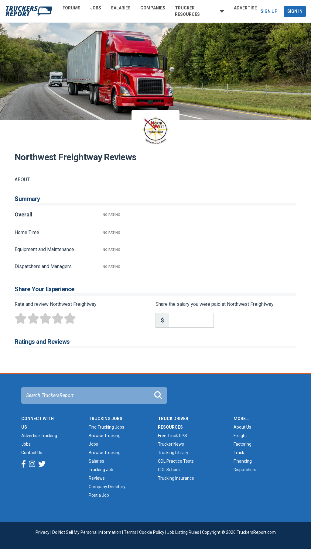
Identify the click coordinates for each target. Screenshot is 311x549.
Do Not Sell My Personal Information (86, 532)
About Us (242, 427)
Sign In (294, 11)
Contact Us (31, 452)
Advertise (245, 7)
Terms (130, 532)
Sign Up (269, 11)
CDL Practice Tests (176, 461)
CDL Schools (170, 469)
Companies (152, 7)
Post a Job (99, 495)
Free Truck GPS (172, 435)
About (22, 179)
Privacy (43, 532)
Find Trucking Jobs (106, 427)
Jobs (95, 7)
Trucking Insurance (176, 478)
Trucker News (171, 444)
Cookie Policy (151, 532)
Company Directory (107, 486)
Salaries (121, 7)
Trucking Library (173, 452)
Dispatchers (245, 469)
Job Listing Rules (183, 532)
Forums (71, 7)
